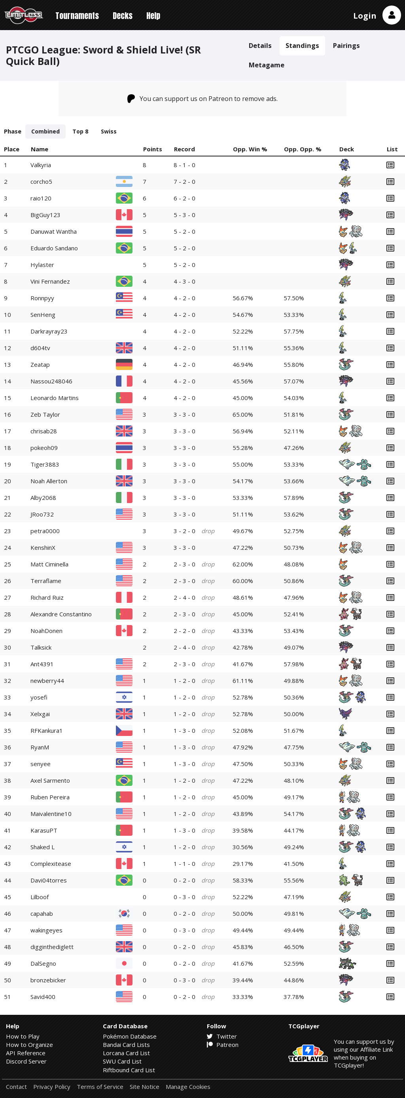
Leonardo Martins (54, 398)
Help (153, 16)
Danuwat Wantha (53, 231)
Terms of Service (100, 1086)
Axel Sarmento (50, 780)
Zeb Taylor (45, 414)
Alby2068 (43, 497)
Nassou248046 (51, 381)
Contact (16, 1086)
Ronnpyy (42, 298)
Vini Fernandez (50, 281)
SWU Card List (122, 1061)
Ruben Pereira (50, 797)
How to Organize (29, 1044)
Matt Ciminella (49, 564)
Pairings (346, 45)
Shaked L (42, 847)
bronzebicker (48, 980)
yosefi (38, 697)
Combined (45, 131)
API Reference (25, 1053)
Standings (302, 45)
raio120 (40, 198)
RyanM (39, 747)
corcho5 (41, 181)
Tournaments (77, 16)
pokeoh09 (44, 448)
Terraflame (45, 581)
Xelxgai (40, 714)
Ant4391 (42, 664)
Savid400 (42, 997)
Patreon (222, 1044)
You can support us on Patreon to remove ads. (202, 98)
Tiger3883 (44, 464)
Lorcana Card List (126, 1053)
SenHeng (42, 314)
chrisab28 (43, 431)
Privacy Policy (51, 1086)
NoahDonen (46, 631)
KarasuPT (43, 830)
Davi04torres (48, 880)
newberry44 (47, 680)
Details (260, 45)
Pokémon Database (130, 1036)
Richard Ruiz (47, 597)
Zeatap (40, 364)
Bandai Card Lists (126, 1044)
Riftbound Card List (129, 1070)
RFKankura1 (46, 730)
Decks (122, 16)
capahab (41, 913)
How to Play (23, 1036)
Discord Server (26, 1061)
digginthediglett (52, 947)
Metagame (266, 64)
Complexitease (50, 863)
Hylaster (42, 265)
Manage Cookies (188, 1086)
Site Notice (144, 1086)
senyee (40, 764)
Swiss (109, 131)
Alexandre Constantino (61, 614)
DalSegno (43, 963)
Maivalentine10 (51, 814)
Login (365, 15)
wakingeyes (46, 930)
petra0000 (45, 531)
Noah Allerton (48, 481)
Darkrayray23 (49, 331)
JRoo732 (42, 514)
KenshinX (42, 547)
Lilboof (39, 897)
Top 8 (80, 131)
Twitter (222, 1036)
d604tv (40, 348)
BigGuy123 (45, 215)
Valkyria (40, 165)
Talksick (40, 647)
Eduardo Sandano (54, 248)
